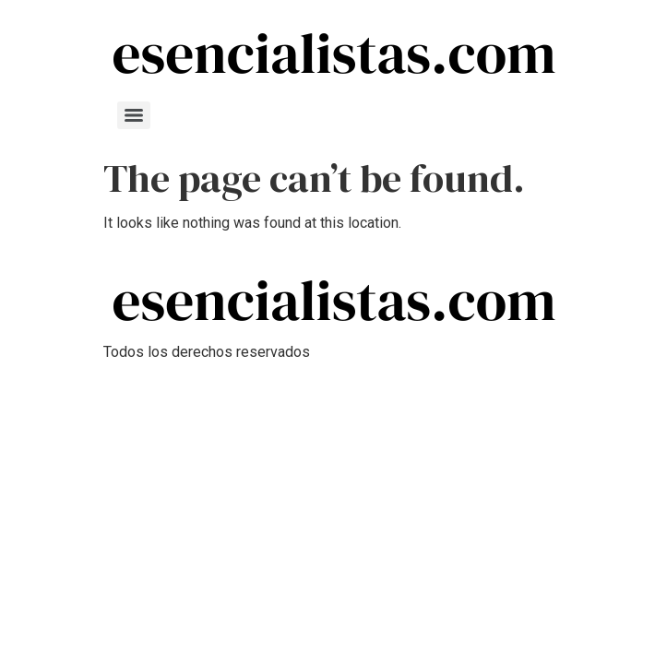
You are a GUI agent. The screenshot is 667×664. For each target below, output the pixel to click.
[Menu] (133, 115)
